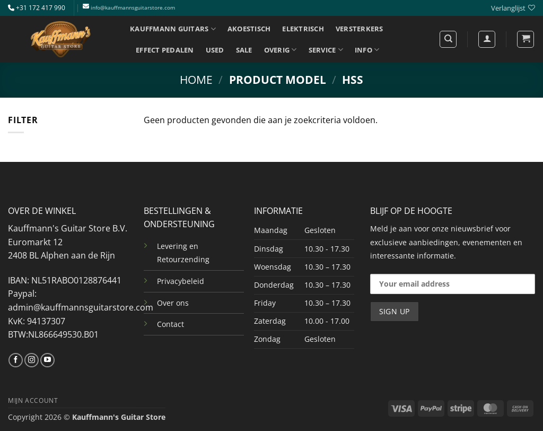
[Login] (486, 39)
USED (215, 50)
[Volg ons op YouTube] (47, 360)
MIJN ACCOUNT (33, 400)
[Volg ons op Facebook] (15, 360)
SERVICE (326, 50)
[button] (525, 39)
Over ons (173, 303)
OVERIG (280, 50)
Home (196, 79)
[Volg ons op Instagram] (31, 360)
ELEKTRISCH (303, 28)
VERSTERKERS (359, 28)
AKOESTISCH (249, 28)
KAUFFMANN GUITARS (173, 29)
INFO (367, 50)
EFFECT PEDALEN (165, 50)
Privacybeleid (180, 281)
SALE (244, 50)
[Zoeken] (448, 39)
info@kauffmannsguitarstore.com (133, 7)
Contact (170, 324)
